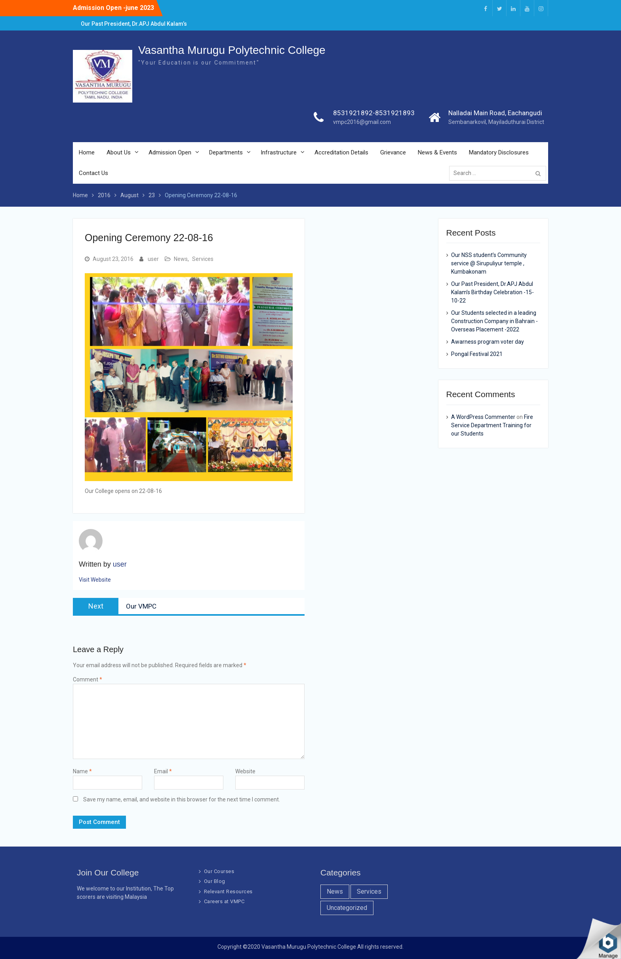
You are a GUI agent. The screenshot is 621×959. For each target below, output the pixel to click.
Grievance (393, 152)
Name (82, 771)
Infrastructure (279, 152)
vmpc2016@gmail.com (362, 122)
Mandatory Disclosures (499, 152)
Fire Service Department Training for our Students (492, 425)
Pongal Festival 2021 (477, 354)
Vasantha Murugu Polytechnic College (232, 50)
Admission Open (170, 152)
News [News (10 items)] (335, 891)
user (153, 259)
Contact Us (93, 173)
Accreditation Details (341, 152)
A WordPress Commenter (483, 417)
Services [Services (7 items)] (369, 891)
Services (202, 259)
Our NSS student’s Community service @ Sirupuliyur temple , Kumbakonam (489, 263)
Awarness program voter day (487, 342)
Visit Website (95, 580)
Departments (226, 152)
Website (245, 771)
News (181, 259)
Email (163, 771)
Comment (87, 679)
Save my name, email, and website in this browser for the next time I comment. (181, 799)
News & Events (437, 152)
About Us (119, 152)
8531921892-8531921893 (374, 113)
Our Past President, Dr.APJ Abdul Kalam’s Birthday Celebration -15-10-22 (492, 292)
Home (87, 152)
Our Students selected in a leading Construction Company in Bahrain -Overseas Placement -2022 (494, 321)
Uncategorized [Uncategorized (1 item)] (347, 907)
